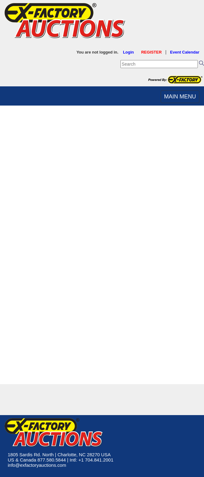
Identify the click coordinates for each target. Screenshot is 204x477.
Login (128, 52)
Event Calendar (184, 52)
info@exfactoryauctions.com (37, 465)
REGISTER (151, 52)
